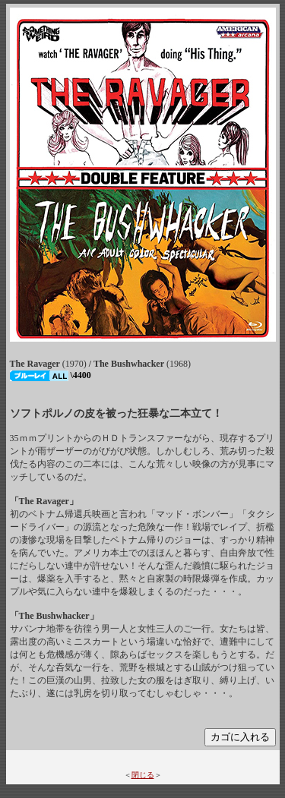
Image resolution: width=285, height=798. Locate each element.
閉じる (142, 775)
